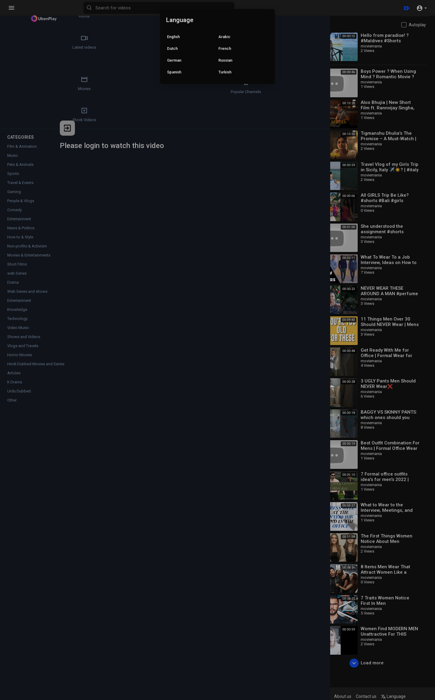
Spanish (174, 72)
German (174, 60)
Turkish (224, 72)
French (224, 48)
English (173, 36)
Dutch (172, 48)
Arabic (224, 36)
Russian (225, 60)
